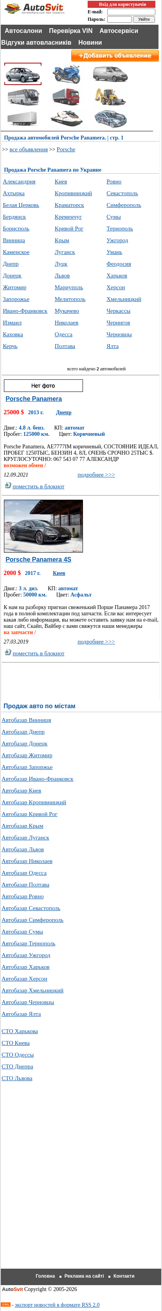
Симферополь (123, 205)
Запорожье (16, 299)
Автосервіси (118, 30)
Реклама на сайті (84, 1276)
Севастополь (122, 193)
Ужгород (117, 240)
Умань (114, 252)
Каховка (13, 334)
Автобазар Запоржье (27, 767)
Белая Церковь (21, 205)
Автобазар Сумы (22, 931)
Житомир (14, 287)
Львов (62, 275)
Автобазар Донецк (24, 743)
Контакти (124, 1276)
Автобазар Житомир (27, 755)
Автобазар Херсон (24, 979)
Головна (45, 1276)
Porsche (66, 149)
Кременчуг (68, 217)
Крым (62, 240)
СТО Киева (16, 1043)
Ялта (112, 346)
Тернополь (119, 228)
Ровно (113, 181)
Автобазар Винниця (26, 720)
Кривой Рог (69, 228)
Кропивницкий (73, 193)
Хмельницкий (123, 299)
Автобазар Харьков (25, 967)
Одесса (63, 334)
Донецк (12, 275)
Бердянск (14, 217)
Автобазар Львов (23, 849)
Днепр (10, 264)
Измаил (12, 322)
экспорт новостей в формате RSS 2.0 (57, 1305)
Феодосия (118, 264)
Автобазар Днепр (23, 732)
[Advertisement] (81, 1185)
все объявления (28, 149)
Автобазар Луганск (25, 837)
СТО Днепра (17, 1066)
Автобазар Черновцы (28, 1002)
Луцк (61, 264)
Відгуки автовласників (36, 42)
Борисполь (16, 228)
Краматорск (69, 205)
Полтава (65, 346)
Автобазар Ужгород (26, 955)
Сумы (113, 217)
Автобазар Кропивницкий (34, 802)
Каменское (16, 252)
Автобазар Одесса (24, 873)
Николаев (67, 322)
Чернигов (118, 322)
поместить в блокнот (38, 486)
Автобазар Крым (22, 826)
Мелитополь (70, 299)
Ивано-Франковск (25, 311)
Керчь (10, 346)
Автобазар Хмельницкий (32, 990)
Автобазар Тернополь (28, 943)
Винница (14, 240)
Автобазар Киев (21, 790)
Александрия (19, 181)
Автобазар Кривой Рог (30, 814)
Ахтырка (14, 193)
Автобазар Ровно (23, 896)
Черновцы (119, 334)
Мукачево (67, 311)
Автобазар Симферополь (32, 920)
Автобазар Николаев (27, 861)
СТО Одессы (18, 1055)
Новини (90, 42)
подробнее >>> (96, 474)
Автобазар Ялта (21, 1014)
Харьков (116, 275)
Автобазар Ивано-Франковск (37, 779)
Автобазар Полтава (25, 884)
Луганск (65, 252)
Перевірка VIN (70, 30)
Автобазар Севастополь (31, 908)
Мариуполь (69, 287)
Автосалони (23, 30)
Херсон (115, 287)
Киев (61, 181)
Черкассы (118, 311)
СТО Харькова (20, 1031)
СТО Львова (17, 1078)
